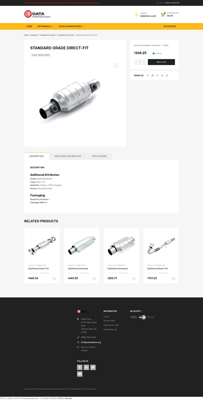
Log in (106, 316)
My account (170, 26)
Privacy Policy (91, 389)
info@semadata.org (91, 342)
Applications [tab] (99, 156)
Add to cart (161, 62)
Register (175, 3)
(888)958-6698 (146, 16)
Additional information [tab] (67, 156)
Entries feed (109, 321)
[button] (116, 65)
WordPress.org (110, 329)
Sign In (168, 3)
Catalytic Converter (48, 35)
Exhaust (34, 35)
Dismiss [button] (68, 398)
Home (29, 26)
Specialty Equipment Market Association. (54, 389)
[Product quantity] (140, 62)
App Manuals (45, 26)
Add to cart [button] (54, 278)
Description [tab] (36, 156)
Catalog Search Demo (71, 26)
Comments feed (111, 325)
